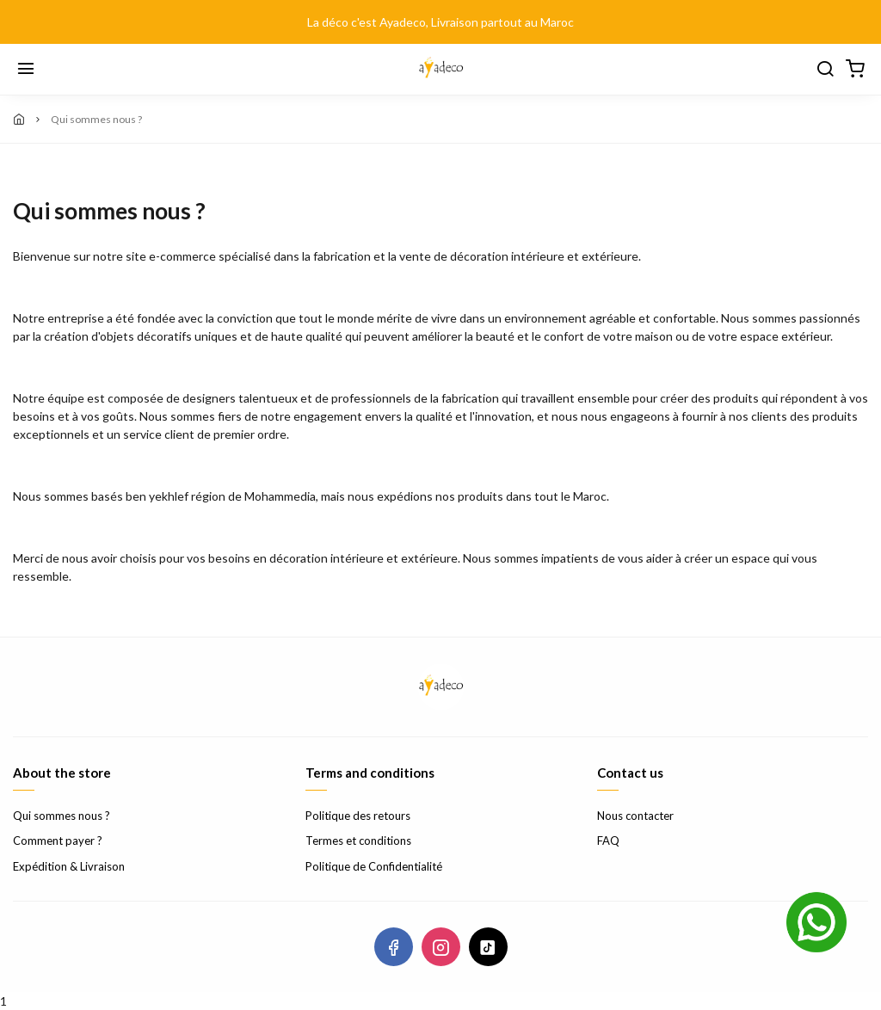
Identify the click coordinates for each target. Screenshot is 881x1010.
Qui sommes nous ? (61, 815)
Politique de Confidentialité (373, 866)
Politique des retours (357, 815)
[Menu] (26, 70)
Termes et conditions (358, 840)
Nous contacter (635, 815)
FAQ (608, 840)
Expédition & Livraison (69, 866)
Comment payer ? (57, 840)
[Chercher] (825, 70)
